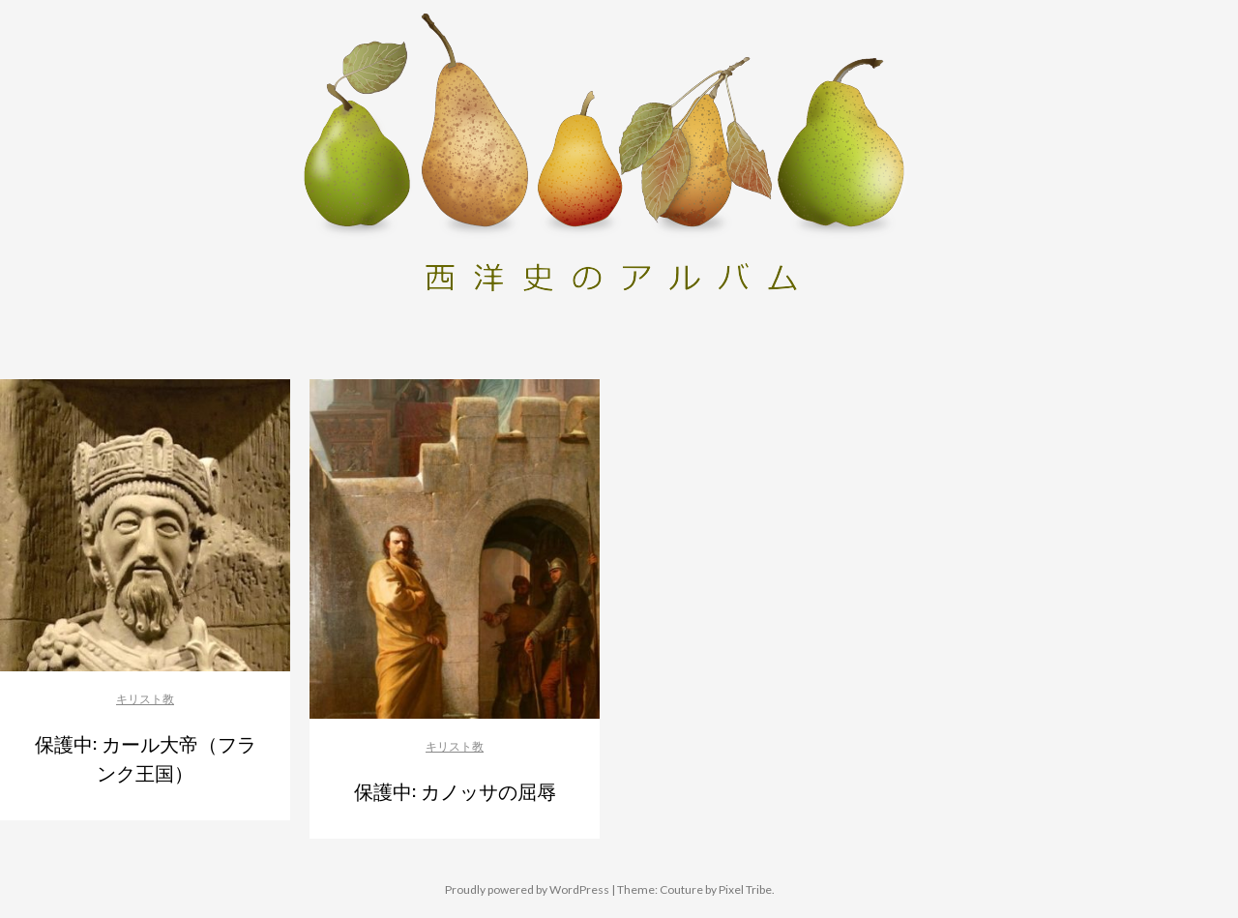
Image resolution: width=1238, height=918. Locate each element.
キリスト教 (145, 699)
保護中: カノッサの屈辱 (455, 790)
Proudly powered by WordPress (527, 889)
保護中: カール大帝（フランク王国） (145, 757)
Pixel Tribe (745, 889)
